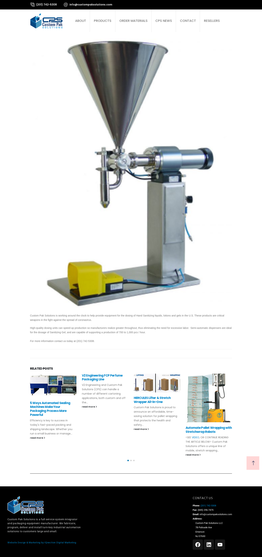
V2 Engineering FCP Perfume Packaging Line (102, 377)
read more (37, 437)
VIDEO (195, 437)
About (80, 21)
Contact (188, 21)
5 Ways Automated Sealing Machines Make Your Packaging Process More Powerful (50, 409)
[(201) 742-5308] (43, 4)
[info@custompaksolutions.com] (87, 4)
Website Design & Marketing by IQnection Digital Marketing (41, 542)
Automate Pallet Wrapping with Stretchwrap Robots (209, 430)
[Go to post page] (53, 385)
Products (102, 21)
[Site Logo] (46, 21)
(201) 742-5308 (208, 505)
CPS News (163, 21)
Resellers (212, 21)
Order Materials (133, 21)
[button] (230, 21)
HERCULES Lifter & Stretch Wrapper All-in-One (152, 400)
